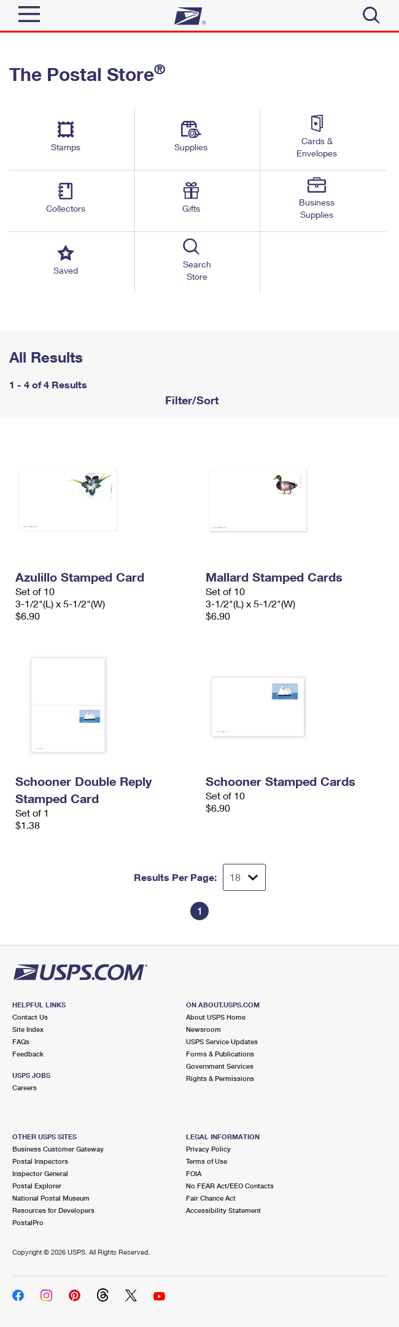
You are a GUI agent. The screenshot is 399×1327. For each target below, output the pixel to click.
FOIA (193, 1173)
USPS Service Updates (222, 1041)
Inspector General (40, 1173)
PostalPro (28, 1222)
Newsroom (203, 1029)
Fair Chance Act (211, 1198)
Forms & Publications (220, 1054)
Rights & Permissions (220, 1078)
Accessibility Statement (223, 1210)
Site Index (28, 1029)
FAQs (20, 1041)
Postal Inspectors (40, 1161)
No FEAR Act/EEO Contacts (230, 1186)
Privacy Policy (208, 1149)
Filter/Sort (190, 400)
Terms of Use (206, 1161)
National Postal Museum (51, 1198)
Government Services (220, 1066)
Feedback (28, 1054)
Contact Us (30, 1017)
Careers (24, 1087)
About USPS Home (216, 1017)
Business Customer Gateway (58, 1149)
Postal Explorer (36, 1186)
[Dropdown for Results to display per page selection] (244, 877)
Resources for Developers (53, 1210)
